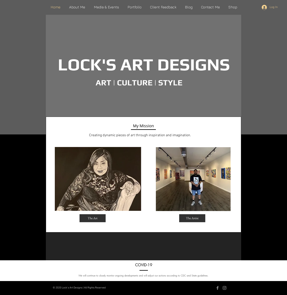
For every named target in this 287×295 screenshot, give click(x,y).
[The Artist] (192, 218)
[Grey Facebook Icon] (217, 287)
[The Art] (93, 218)
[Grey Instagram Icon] (224, 287)
